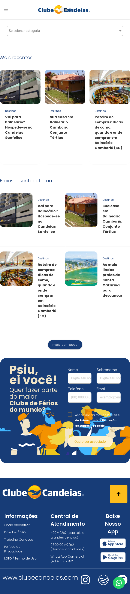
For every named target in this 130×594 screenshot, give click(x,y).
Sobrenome (107, 370)
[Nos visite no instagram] (85, 583)
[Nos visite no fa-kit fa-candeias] (103, 584)
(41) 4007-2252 (62, 561)
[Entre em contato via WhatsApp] (119, 583)
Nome (73, 370)
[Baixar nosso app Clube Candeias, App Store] (113, 543)
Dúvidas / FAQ (15, 532)
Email (101, 389)
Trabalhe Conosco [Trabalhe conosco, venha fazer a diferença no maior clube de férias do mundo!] (18, 539)
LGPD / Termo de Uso (20, 558)
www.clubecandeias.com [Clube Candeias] (40, 577)
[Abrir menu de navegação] (6, 9)
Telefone (76, 389)
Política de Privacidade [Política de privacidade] (13, 549)
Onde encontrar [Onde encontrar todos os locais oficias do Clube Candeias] (17, 525)
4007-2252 (59, 533)
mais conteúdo (65, 345)
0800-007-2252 (62, 545)
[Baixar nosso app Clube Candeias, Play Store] (113, 557)
